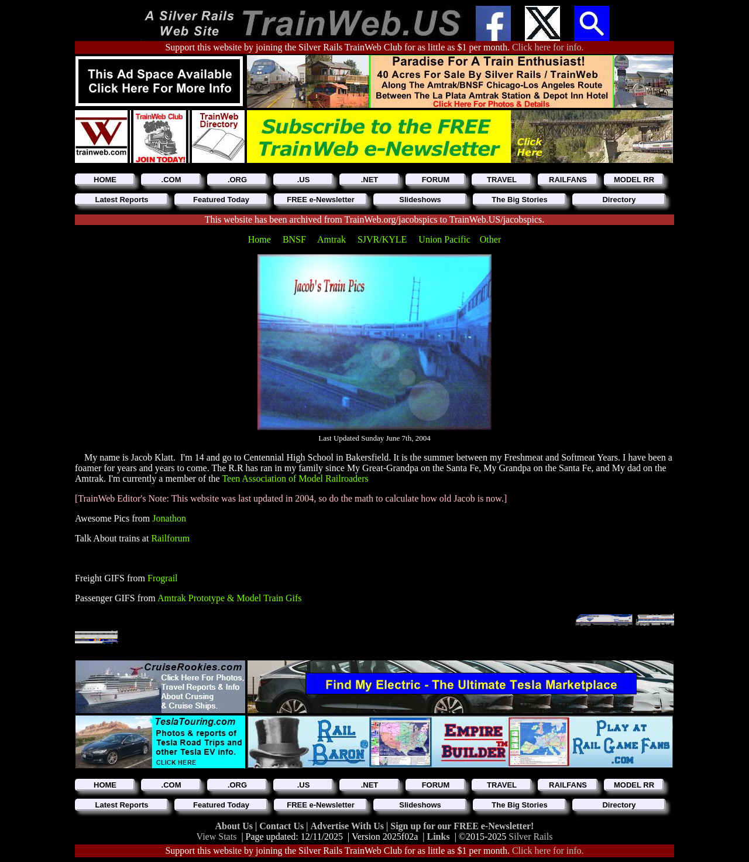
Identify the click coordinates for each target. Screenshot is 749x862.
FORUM (436, 179)
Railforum (170, 538)
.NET (370, 179)
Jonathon (169, 518)
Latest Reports (121, 199)
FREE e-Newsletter (321, 199)
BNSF (295, 239)
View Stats (217, 836)
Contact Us (282, 826)
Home (260, 239)
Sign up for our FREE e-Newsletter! (462, 826)
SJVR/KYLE (383, 239)
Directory (618, 199)
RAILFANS (568, 179)
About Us (235, 826)
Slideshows (420, 199)
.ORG (237, 179)
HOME (105, 179)
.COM (171, 179)
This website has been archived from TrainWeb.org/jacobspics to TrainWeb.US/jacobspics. (375, 219)
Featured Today (221, 199)
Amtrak (332, 239)
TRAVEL (502, 179)
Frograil (162, 578)
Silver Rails (530, 836)
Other (490, 239)
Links (438, 836)
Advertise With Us (348, 826)
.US (303, 179)
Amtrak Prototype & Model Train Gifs (229, 598)
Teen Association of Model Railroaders (295, 478)
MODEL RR (634, 179)
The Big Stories (519, 199)
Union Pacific (444, 239)
